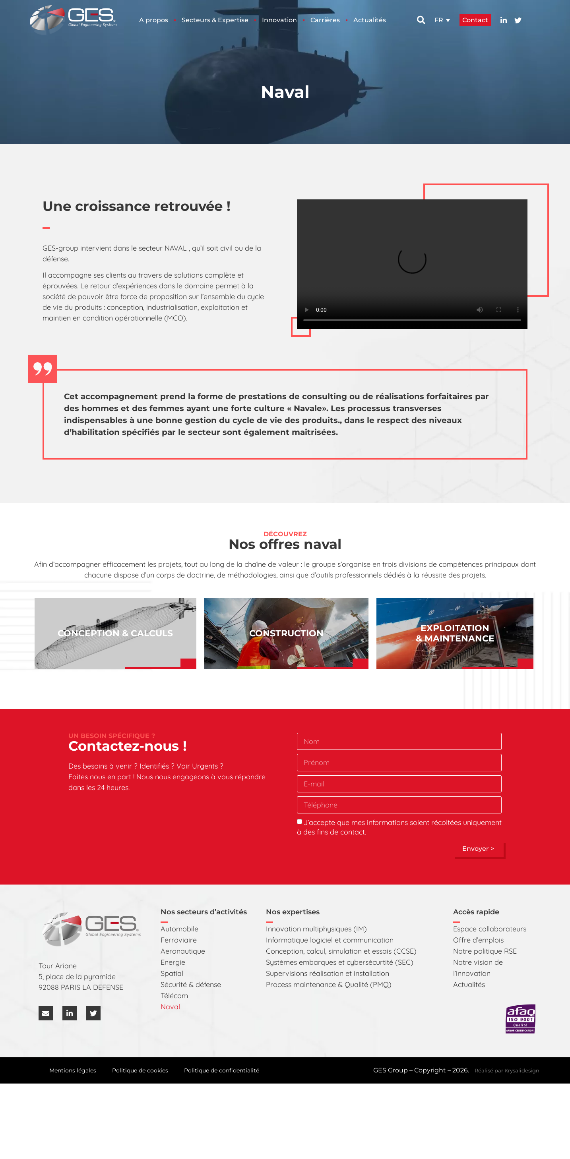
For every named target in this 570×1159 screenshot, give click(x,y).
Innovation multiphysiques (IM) (316, 928)
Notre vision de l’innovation (478, 968)
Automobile (179, 928)
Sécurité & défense (191, 984)
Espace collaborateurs (489, 928)
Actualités (369, 20)
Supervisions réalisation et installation (327, 973)
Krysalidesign (521, 1070)
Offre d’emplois (478, 940)
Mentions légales (72, 1070)
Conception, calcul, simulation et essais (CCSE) (341, 951)
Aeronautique (183, 951)
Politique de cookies (140, 1070)
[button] (421, 20)
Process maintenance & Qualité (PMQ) (329, 984)
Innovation (279, 20)
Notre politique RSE (485, 951)
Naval (170, 1006)
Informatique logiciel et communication (330, 940)
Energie (173, 962)
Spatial (172, 973)
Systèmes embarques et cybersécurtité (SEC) (339, 962)
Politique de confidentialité (221, 1070)
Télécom (174, 995)
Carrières (325, 20)
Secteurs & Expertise (215, 20)
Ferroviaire (179, 940)
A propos (153, 20)
